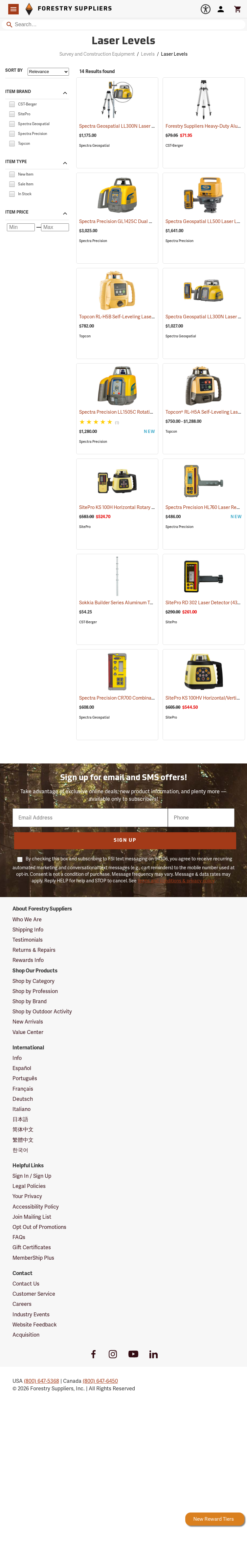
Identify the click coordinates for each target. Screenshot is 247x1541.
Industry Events (31, 1314)
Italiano (21, 1109)
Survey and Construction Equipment (97, 54)
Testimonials (27, 939)
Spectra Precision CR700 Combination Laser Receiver (144, 698)
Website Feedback (34, 1324)
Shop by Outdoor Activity (42, 1011)
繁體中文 (23, 1140)
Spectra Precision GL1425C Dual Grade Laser (135, 221)
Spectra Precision (93, 241)
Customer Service (33, 1293)
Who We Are (27, 919)
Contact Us (25, 1283)
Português (24, 1078)
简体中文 (23, 1129)
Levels (148, 54)
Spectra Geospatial (94, 145)
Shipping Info (27, 929)
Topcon (85, 336)
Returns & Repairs (34, 950)
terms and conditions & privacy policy (176, 881)
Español (21, 1068)
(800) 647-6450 (100, 1381)
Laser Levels (174, 54)
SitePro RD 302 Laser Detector (206, 602)
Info (17, 1058)
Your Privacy (27, 1196)
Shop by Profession (35, 991)
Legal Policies (29, 1186)
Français (22, 1088)
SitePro (85, 527)
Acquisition (25, 1334)
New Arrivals (27, 1021)
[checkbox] (12, 103)
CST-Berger (174, 145)
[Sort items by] (48, 72)
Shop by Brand (29, 1001)
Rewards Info (28, 960)
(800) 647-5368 (41, 1381)
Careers (22, 1304)
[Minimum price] (21, 227)
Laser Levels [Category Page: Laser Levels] (123, 41)
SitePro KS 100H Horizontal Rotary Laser (129, 507)
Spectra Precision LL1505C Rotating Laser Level (138, 412)
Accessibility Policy (35, 1206)
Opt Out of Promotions (39, 1227)
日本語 (20, 1119)
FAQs (18, 1237)
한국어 (20, 1150)
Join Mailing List (31, 1216)
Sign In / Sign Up (31, 1176)
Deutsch (22, 1099)
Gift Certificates (31, 1247)
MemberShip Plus (33, 1257)
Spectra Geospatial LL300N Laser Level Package (139, 126)
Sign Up (125, 840)
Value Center (27, 1032)
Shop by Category (33, 981)
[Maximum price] (55, 227)
